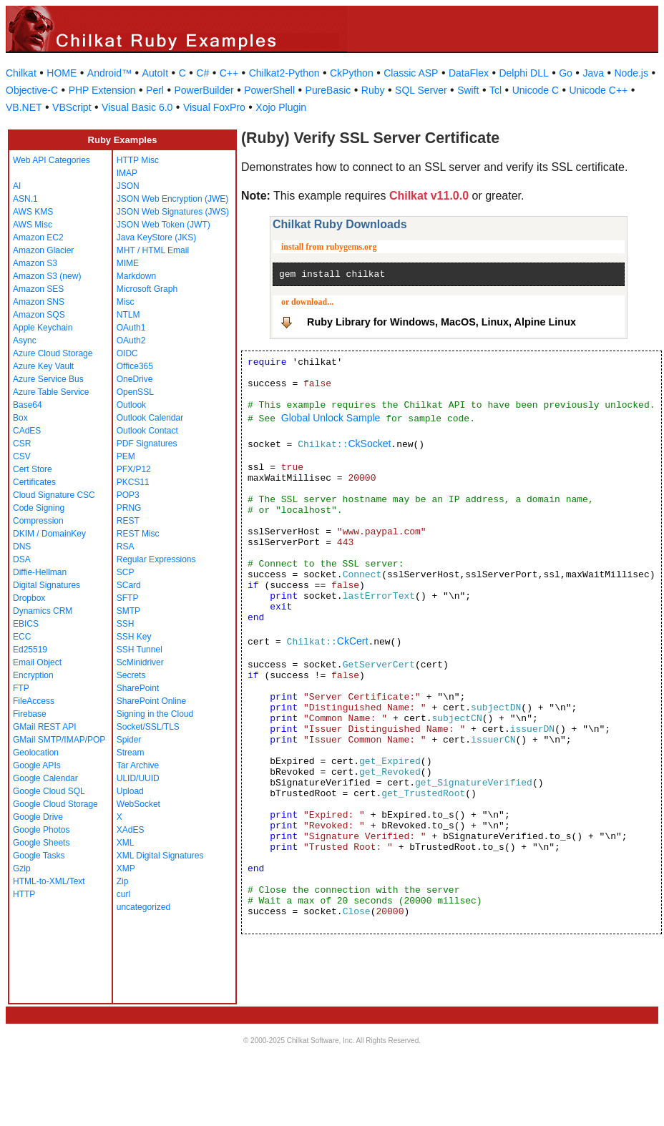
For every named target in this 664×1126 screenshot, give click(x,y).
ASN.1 (25, 199)
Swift (468, 90)
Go (565, 73)
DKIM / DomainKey (49, 534)
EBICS (26, 624)
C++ (229, 73)
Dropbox (29, 598)
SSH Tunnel (139, 650)
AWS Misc (32, 225)
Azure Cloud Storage (52, 353)
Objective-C (32, 90)
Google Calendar (45, 778)
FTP (21, 688)
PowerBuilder (203, 90)
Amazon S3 (35, 263)
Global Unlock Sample (331, 418)
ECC (22, 637)
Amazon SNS (38, 302)
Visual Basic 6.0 (137, 107)
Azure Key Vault (43, 366)
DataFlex (469, 73)
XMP (126, 868)
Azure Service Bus (48, 379)
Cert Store (32, 469)
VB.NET (24, 107)
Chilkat (21, 73)
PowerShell (269, 90)
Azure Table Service (51, 392)
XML (126, 843)
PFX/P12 (134, 469)
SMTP (128, 611)
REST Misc (138, 534)
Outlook (131, 405)
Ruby (373, 90)
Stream (131, 753)
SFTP (128, 598)
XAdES (131, 830)
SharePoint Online (151, 701)
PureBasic (328, 90)
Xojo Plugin (280, 107)
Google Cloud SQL (49, 791)
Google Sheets (41, 843)
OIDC (127, 353)
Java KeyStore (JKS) (156, 237)
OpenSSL (135, 392)
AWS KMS (33, 212)
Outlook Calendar (150, 418)
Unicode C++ (599, 90)
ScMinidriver (140, 662)
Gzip (22, 868)
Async (24, 341)
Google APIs (37, 765)
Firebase (30, 714)
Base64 (27, 405)
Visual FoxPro (214, 107)
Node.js (631, 73)
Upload (130, 791)
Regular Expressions (156, 559)
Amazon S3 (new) (47, 276)
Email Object (37, 662)
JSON (128, 186)
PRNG (129, 508)
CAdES (27, 431)
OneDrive (135, 379)
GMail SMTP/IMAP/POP (59, 740)
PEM (126, 456)
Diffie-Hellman (40, 572)
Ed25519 (30, 650)
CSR (22, 444)
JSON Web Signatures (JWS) (173, 212)
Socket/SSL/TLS (148, 727)
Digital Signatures (46, 585)
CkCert (352, 641)
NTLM (128, 315)
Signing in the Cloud (155, 714)
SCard (129, 585)
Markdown (136, 276)
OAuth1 (131, 328)
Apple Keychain (42, 328)
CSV (22, 456)
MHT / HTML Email (153, 250)
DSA (22, 559)
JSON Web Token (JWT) (163, 225)
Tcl (495, 90)
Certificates (34, 482)
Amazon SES (38, 289)
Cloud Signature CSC (54, 495)
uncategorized (143, 907)
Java (593, 73)
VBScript (71, 107)
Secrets (131, 675)
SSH (126, 624)
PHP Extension (102, 90)
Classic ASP (411, 73)
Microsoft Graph (147, 289)
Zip (123, 881)
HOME (62, 73)
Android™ (109, 73)
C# (202, 73)
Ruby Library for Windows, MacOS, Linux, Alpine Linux (441, 322)
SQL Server (421, 90)
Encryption (33, 675)
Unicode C (535, 90)
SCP (126, 572)
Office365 (135, 366)
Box (20, 418)
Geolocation (36, 753)
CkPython (352, 73)
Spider (129, 740)
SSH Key (134, 637)
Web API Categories (51, 160)
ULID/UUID (138, 778)
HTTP (24, 894)
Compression (38, 521)
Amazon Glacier (43, 250)
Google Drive (38, 817)
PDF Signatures (147, 444)
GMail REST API (44, 727)
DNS (22, 547)
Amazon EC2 (38, 237)
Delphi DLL (523, 73)
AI (17, 186)
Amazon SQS (39, 315)
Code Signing (38, 508)
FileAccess (33, 701)
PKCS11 (133, 482)
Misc (126, 302)
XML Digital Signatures (160, 856)
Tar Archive (138, 765)
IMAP (127, 173)
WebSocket (138, 804)
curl (123, 894)
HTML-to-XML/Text (49, 881)
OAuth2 (131, 341)
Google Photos (41, 830)
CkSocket (369, 443)
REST (128, 521)
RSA (126, 547)
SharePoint (138, 688)
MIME (128, 263)
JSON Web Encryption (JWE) (172, 199)
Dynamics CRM (42, 611)
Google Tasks (39, 856)
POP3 (128, 495)
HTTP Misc (138, 160)
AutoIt (155, 73)
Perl (155, 90)
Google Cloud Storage (55, 804)
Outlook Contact (147, 431)
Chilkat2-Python (284, 73)
